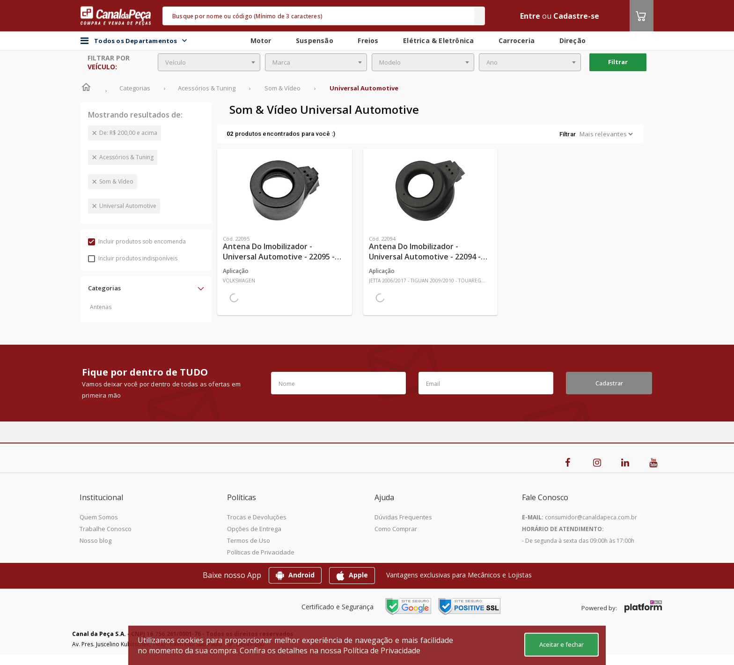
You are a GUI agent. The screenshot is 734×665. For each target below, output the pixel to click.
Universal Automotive (127, 206)
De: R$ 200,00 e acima (128, 133)
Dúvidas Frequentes (403, 517)
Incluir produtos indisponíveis (132, 258)
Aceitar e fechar (561, 644)
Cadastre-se (576, 16)
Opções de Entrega (254, 529)
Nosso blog (95, 540)
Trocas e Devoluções (256, 517)
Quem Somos (99, 517)
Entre (530, 16)
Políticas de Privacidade (260, 552)
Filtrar (618, 62)
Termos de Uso (248, 540)
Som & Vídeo (116, 181)
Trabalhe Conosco (106, 529)
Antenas (100, 307)
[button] (146, 288)
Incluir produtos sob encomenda (137, 241)
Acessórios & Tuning (126, 157)
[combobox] (209, 62)
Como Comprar (395, 529)
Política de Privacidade (381, 650)
